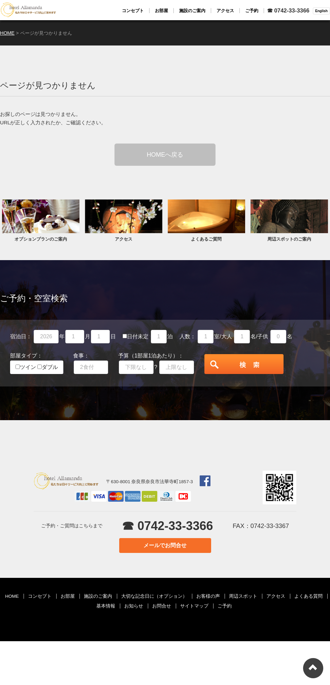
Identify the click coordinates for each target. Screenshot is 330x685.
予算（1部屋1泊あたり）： (151, 356)
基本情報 (105, 606)
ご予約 (225, 606)
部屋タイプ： (26, 356)
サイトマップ (194, 606)
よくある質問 (308, 596)
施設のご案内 (98, 596)
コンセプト (40, 596)
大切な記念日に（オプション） (154, 596)
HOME (12, 596)
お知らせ (133, 606)
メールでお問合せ (165, 545)
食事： (81, 356)
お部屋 (68, 596)
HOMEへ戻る (165, 154)
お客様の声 (208, 596)
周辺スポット (243, 596)
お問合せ (161, 606)
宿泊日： (21, 336)
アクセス (275, 596)
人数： (187, 336)
